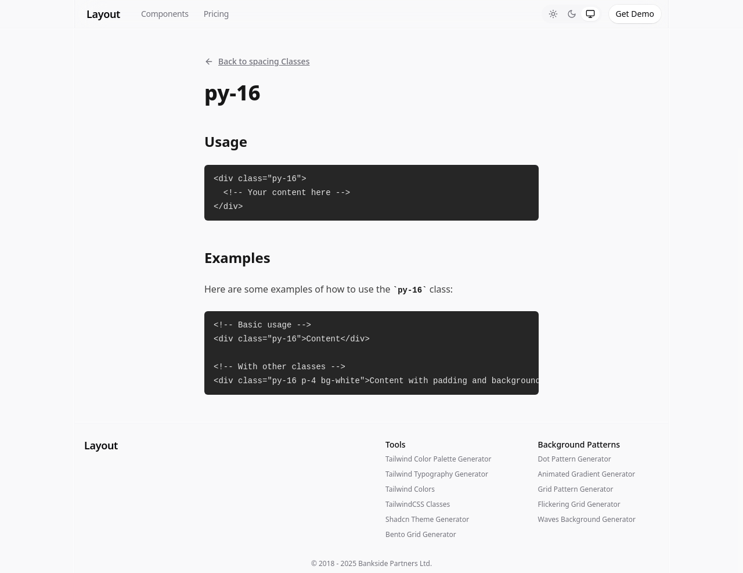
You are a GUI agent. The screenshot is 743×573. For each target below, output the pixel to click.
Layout (103, 14)
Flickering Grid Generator (579, 504)
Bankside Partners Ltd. (395, 563)
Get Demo (635, 13)
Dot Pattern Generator (574, 459)
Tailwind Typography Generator (436, 474)
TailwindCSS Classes (417, 504)
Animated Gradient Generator (587, 474)
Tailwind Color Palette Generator (438, 459)
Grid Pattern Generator (576, 489)
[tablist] (572, 14)
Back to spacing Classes (256, 61)
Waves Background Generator (587, 519)
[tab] (553, 14)
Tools (395, 444)
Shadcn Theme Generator (427, 519)
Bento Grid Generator (420, 534)
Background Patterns (579, 444)
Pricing (216, 13)
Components (165, 13)
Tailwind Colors (410, 489)
